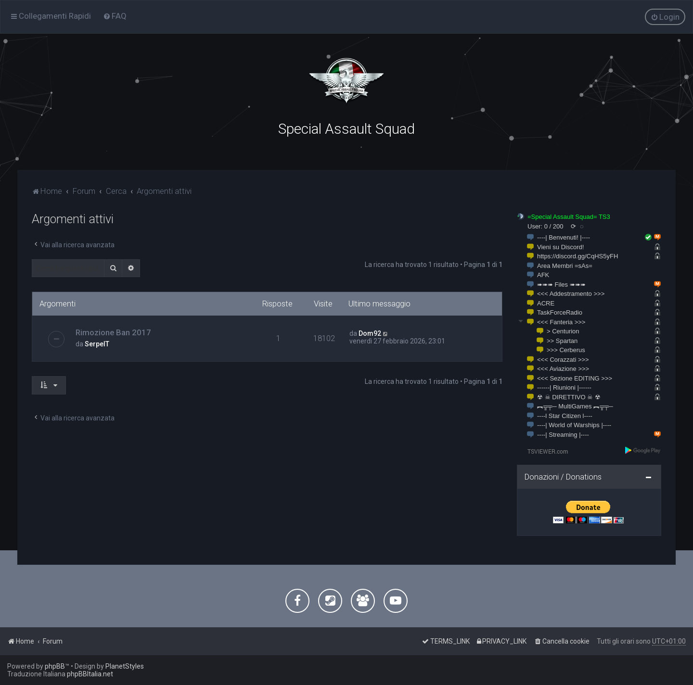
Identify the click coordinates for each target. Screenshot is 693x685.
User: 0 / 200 (545, 224)
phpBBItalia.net (90, 674)
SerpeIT (97, 342)
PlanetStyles (124, 666)
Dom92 (370, 331)
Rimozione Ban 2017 (113, 330)
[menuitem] (115, 16)
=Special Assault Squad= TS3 (568, 214)
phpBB (55, 666)
